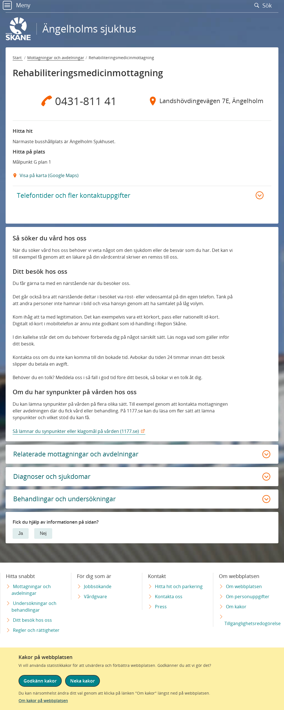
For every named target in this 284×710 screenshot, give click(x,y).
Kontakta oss (168, 596)
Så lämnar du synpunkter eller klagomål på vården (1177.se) (76, 432)
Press (161, 607)
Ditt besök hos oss (32, 620)
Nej (43, 535)
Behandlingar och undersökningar (66, 501)
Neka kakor (82, 681)
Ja (20, 535)
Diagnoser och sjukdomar (53, 478)
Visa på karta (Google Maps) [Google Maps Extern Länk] (49, 175)
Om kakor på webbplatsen (43, 700)
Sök (264, 5)
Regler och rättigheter (36, 630)
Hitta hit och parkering (179, 586)
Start (18, 57)
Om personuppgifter (247, 596)
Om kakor (236, 607)
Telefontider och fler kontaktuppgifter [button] (75, 195)
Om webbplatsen (244, 586)
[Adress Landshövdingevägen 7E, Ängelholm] (206, 100)
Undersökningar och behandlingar (34, 606)
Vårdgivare (95, 596)
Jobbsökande (97, 586)
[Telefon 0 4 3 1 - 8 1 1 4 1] (77, 100)
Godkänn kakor (40, 681)
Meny (16, 5)
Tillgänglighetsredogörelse (253, 623)
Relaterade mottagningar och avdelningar (77, 455)
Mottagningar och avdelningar (55, 57)
